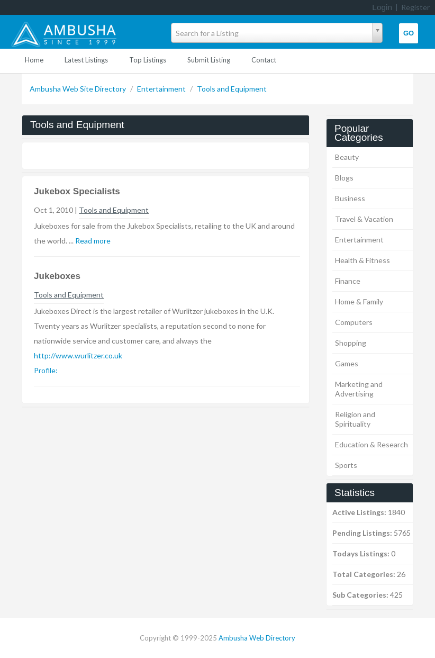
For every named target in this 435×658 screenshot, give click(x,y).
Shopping (350, 342)
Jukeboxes (57, 276)
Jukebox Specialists (77, 191)
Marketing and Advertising (359, 389)
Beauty (347, 156)
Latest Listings (86, 60)
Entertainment (162, 88)
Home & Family (359, 301)
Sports (346, 465)
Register (415, 7)
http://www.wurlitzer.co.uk (78, 355)
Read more (93, 240)
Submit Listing (208, 60)
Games (346, 363)
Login (382, 7)
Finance (347, 280)
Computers (354, 322)
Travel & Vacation (364, 218)
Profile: (46, 370)
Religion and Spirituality (355, 419)
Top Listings (147, 60)
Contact (263, 60)
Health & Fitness (362, 260)
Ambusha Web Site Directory (79, 88)
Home (34, 60)
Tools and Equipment (232, 88)
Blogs (344, 177)
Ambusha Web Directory (257, 638)
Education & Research (371, 444)
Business (350, 198)
